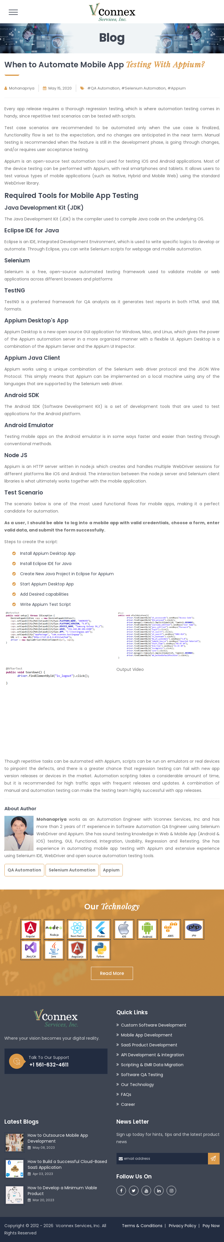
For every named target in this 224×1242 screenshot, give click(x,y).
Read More (112, 973)
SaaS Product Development (149, 1045)
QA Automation (24, 870)
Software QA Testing (142, 1075)
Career (128, 1104)
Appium (111, 870)
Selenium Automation (72, 870)
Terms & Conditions (142, 1226)
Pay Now (211, 1226)
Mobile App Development (146, 1035)
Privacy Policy (182, 1226)
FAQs (126, 1094)
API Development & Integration (152, 1055)
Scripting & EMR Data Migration (152, 1065)
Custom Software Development (153, 1025)
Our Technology (137, 1084)
